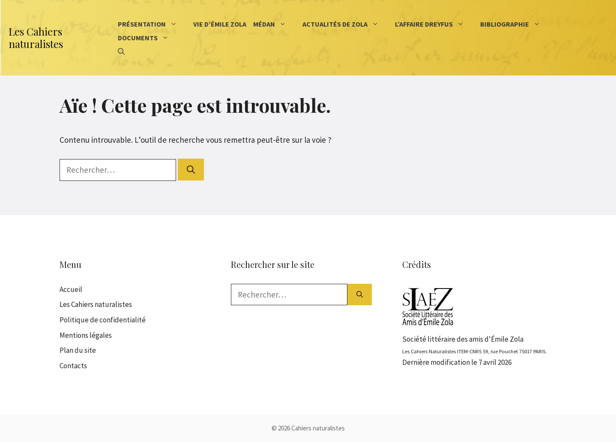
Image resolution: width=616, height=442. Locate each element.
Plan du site (78, 350)
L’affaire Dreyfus (436, 24)
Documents (150, 38)
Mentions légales (86, 335)
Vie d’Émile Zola (219, 24)
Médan (276, 24)
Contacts (73, 365)
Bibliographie (516, 24)
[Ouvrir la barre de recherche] (121, 51)
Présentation (154, 24)
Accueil (71, 289)
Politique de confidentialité (103, 320)
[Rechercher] (191, 169)
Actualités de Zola (347, 24)
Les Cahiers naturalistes (36, 37)
